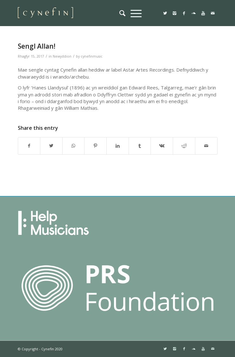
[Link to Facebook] (184, 13)
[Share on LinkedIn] (118, 145)
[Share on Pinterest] (95, 145)
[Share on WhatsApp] (73, 145)
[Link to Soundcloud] (193, 13)
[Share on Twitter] (51, 145)
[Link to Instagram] (174, 13)
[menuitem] (122, 13)
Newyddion (62, 56)
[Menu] (136, 13)
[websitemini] (98, 13)
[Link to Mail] (213, 13)
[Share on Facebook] (29, 145)
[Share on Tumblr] (140, 145)
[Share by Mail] (206, 145)
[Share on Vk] (162, 145)
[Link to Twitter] (165, 13)
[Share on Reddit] (184, 145)
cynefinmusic (92, 56)
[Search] (122, 13)
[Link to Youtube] (203, 13)
